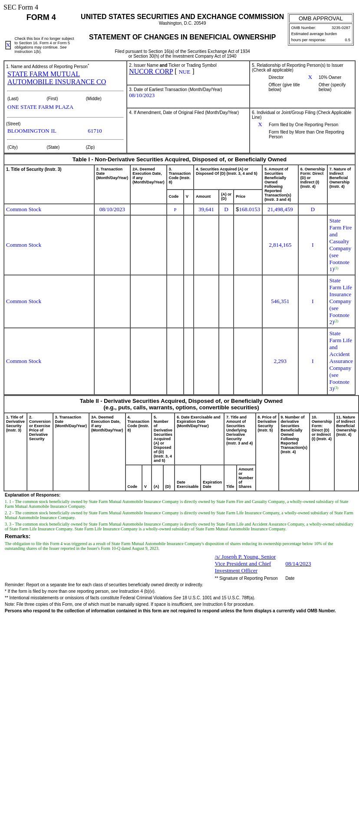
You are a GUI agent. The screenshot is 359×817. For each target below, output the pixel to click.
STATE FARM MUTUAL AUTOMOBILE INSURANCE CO (56, 77)
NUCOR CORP (151, 71)
